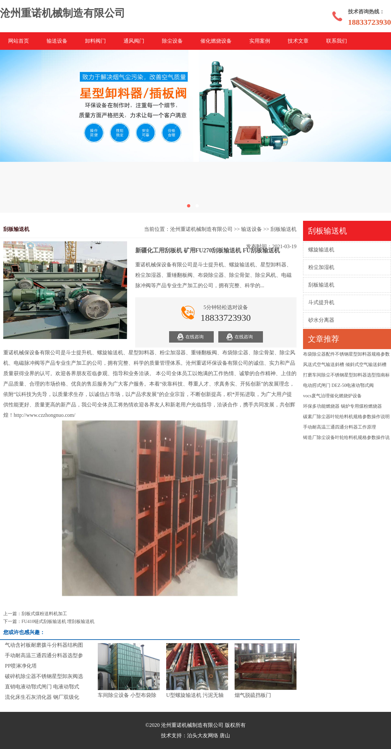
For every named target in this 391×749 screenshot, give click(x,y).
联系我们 (336, 41)
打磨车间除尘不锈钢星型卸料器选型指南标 (346, 375)
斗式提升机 (321, 302)
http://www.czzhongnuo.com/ (44, 415)
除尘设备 (172, 41)
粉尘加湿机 (321, 267)
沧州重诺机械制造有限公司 (201, 229)
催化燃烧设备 (216, 41)
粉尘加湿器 (173, 352)
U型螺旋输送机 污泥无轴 (195, 695)
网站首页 (18, 41)
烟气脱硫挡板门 (253, 695)
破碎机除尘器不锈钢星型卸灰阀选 (44, 676)
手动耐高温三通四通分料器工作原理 (339, 427)
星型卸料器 (141, 352)
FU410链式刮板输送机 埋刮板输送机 (58, 621)
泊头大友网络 (202, 735)
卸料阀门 (95, 41)
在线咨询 (194, 336)
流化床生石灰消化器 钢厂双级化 (42, 697)
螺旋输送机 (321, 249)
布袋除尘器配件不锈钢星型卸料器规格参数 (346, 354)
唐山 (225, 735)
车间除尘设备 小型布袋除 (127, 695)
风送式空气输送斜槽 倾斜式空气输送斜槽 (344, 364)
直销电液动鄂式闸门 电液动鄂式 (42, 686)
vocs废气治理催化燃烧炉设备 (332, 395)
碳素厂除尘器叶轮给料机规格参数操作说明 (346, 416)
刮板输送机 (321, 285)
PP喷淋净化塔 (21, 666)
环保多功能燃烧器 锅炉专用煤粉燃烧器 (342, 406)
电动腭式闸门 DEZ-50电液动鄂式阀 (338, 385)
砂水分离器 (321, 320)
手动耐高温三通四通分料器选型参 (44, 655)
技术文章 (298, 41)
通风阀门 (133, 41)
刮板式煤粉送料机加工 (44, 613)
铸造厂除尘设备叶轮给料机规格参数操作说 (346, 437)
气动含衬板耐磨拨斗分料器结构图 (44, 645)
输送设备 (57, 41)
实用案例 (259, 41)
